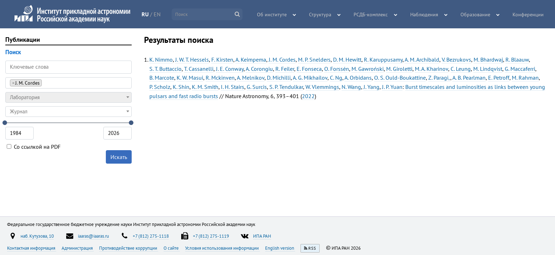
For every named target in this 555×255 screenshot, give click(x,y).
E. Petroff (498, 77)
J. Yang (371, 86)
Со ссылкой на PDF (34, 146)
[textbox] (68, 97)
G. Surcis (257, 86)
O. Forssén (336, 68)
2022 (308, 96)
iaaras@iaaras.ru (93, 236)
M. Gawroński (367, 68)
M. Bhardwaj (488, 59)
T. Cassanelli (198, 68)
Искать (118, 156)
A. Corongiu (259, 68)
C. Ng (336, 77)
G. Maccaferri (520, 68)
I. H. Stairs (232, 86)
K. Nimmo (161, 59)
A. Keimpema (250, 59)
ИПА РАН (262, 236)
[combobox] (68, 83)
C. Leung (461, 68)
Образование (478, 14)
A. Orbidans (358, 77)
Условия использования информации (222, 248)
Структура (330, 14)
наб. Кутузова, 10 (37, 236)
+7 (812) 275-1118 (151, 236)
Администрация (78, 248)
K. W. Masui (190, 77)
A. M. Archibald (422, 59)
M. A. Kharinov (431, 68)
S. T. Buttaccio (165, 68)
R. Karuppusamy (383, 59)
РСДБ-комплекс (378, 14)
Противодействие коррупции (128, 248)
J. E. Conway (230, 68)
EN (163, 14)
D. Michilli (279, 77)
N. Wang (351, 86)
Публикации (22, 39)
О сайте (172, 248)
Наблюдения (429, 14)
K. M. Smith (205, 86)
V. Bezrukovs (456, 59)
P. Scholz (159, 86)
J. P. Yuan (392, 86)
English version (280, 248)
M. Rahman (525, 77)
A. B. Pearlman (469, 77)
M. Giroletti (399, 68)
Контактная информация (31, 248)
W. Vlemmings (322, 86)
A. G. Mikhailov (310, 77)
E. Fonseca (309, 68)
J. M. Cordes (282, 59)
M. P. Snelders (314, 59)
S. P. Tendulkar (286, 86)
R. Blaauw (517, 59)
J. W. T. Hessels (192, 59)
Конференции (528, 14)
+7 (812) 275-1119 (211, 236)
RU (151, 14)
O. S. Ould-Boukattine (400, 77)
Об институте (283, 14)
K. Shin (181, 86)
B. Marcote (161, 77)
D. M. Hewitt (347, 59)
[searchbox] (45, 82)
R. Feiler (284, 68)
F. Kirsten (222, 59)
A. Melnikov (250, 77)
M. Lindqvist (487, 68)
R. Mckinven (220, 77)
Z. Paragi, (439, 77)
